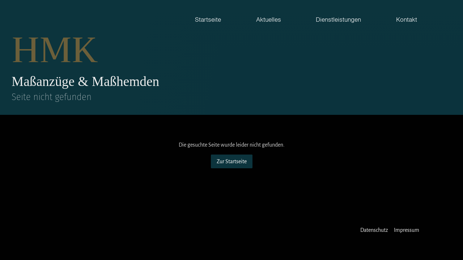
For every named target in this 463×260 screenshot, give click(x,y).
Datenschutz (374, 230)
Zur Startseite (232, 161)
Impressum (406, 230)
